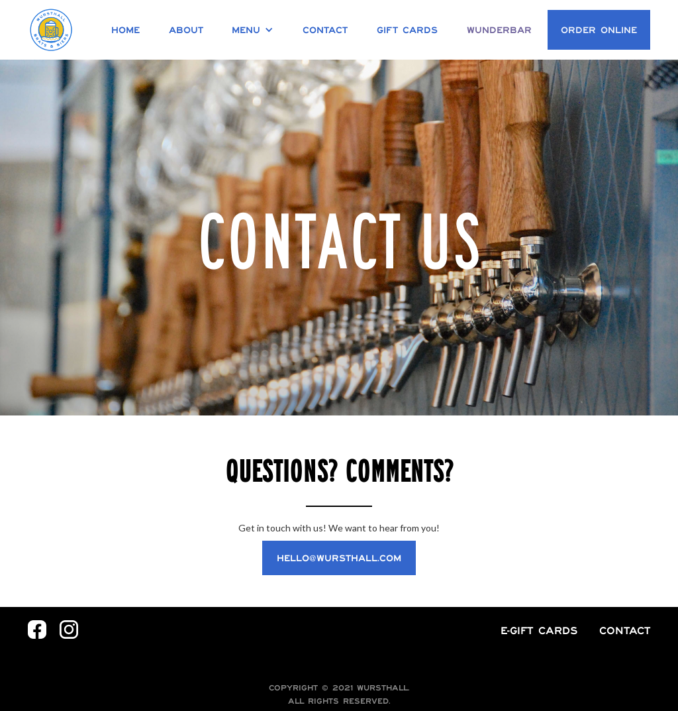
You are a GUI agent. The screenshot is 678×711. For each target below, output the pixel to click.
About (186, 30)
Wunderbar (499, 30)
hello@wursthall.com (339, 558)
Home (125, 30)
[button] (252, 30)
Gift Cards (407, 30)
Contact (325, 30)
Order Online (599, 30)
